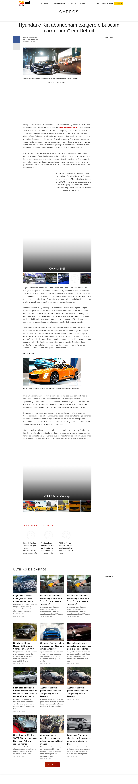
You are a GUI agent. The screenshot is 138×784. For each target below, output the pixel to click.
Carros (69, 11)
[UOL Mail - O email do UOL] (103, 3)
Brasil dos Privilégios (58, 3)
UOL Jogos (44, 3)
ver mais (52, 765)
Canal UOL (72, 3)
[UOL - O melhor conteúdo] (24, 3)
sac (98, 3)
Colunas (82, 3)
